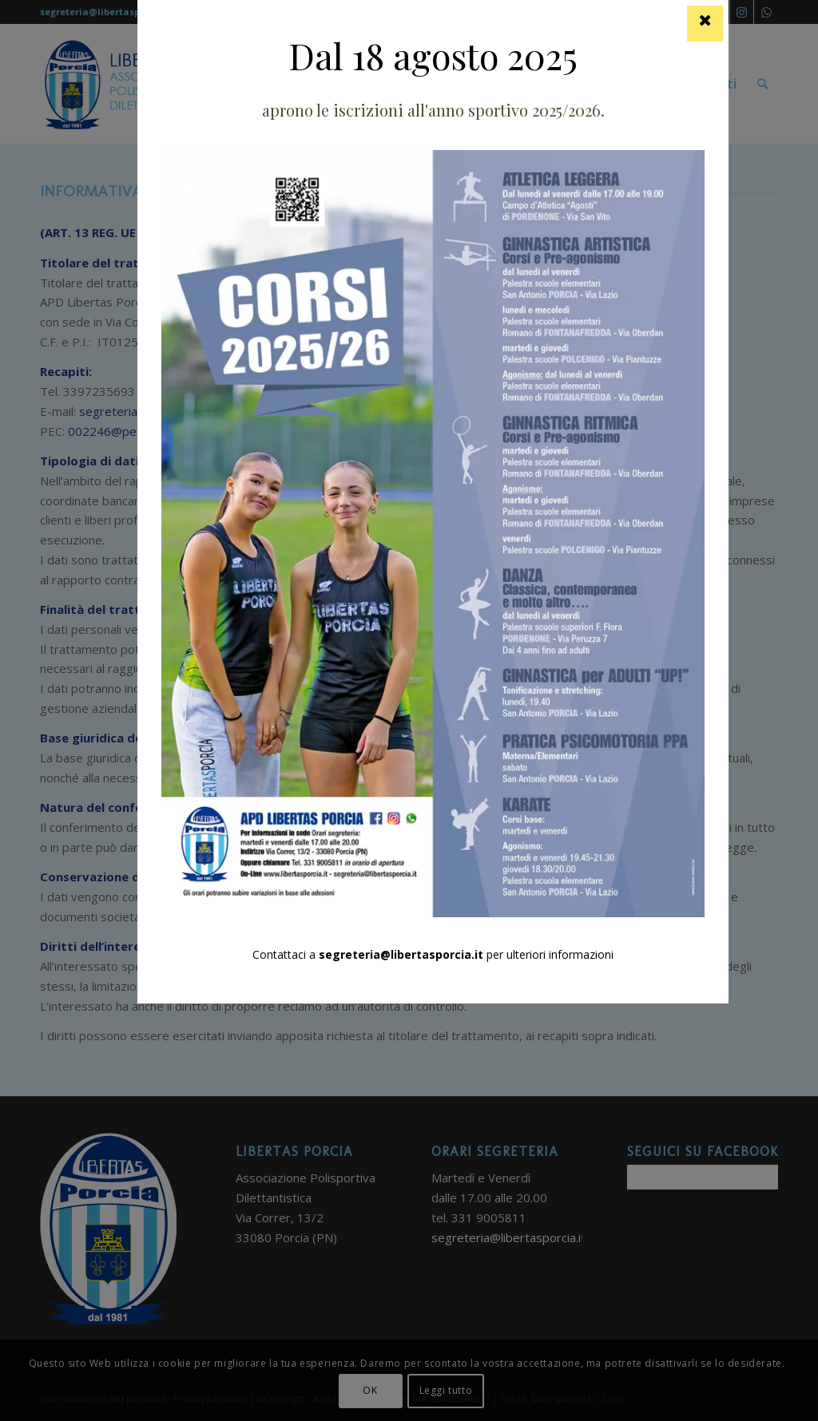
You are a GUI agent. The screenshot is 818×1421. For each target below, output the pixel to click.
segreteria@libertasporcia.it (401, 954)
